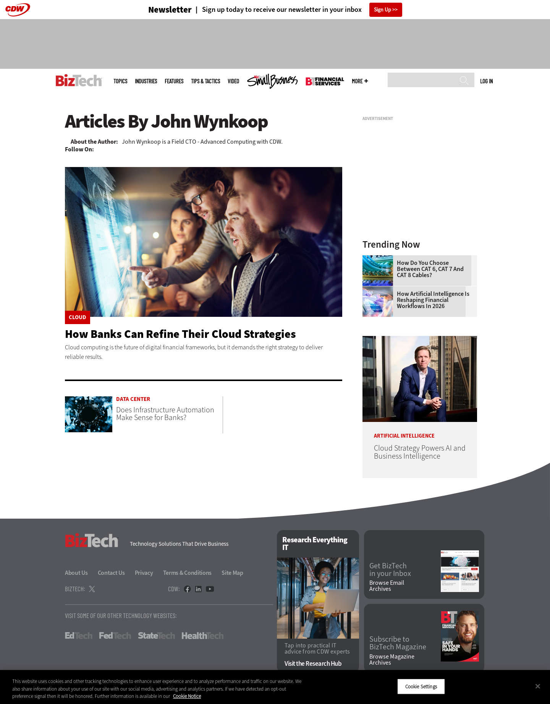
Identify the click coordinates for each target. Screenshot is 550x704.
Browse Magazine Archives (391, 660)
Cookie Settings (421, 686)
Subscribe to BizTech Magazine (397, 643)
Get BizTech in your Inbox (390, 569)
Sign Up (382, 9)
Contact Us (111, 573)
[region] (275, 687)
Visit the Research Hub (313, 663)
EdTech (78, 635)
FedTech (115, 635)
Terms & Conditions (187, 573)
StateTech (156, 635)
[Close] (537, 686)
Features (174, 81)
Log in (486, 81)
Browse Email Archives (386, 586)
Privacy (144, 573)
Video (233, 81)
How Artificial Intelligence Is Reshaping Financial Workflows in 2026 (433, 300)
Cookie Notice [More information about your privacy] (187, 696)
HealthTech (202, 635)
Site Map (232, 573)
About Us (76, 573)
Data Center (133, 399)
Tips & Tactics (205, 81)
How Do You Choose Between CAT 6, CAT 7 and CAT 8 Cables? (430, 269)
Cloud (77, 317)
